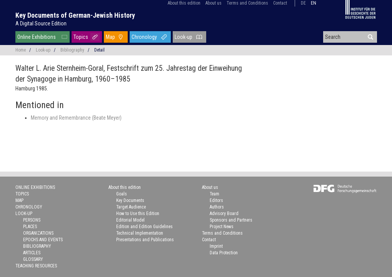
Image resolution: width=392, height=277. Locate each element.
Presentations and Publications (145, 239)
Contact (280, 3)
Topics (80, 37)
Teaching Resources (36, 266)
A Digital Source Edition (41, 23)
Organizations (38, 233)
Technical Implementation (139, 233)
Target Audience (131, 207)
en (313, 3)
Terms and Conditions (247, 3)
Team (214, 194)
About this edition (184, 3)
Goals (121, 194)
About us (213, 3)
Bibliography (72, 50)
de (303, 3)
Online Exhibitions (36, 37)
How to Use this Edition (137, 213)
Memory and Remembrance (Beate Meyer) (76, 118)
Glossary (33, 259)
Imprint (216, 246)
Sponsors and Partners (231, 220)
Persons (31, 220)
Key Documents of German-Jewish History (75, 15)
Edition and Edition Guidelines (144, 226)
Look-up (183, 37)
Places (30, 226)
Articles (31, 252)
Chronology (144, 37)
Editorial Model (130, 220)
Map (110, 37)
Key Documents (130, 200)
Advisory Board (224, 213)
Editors (216, 200)
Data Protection (224, 252)
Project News (222, 226)
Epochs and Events (43, 239)
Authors (217, 207)
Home (20, 50)
